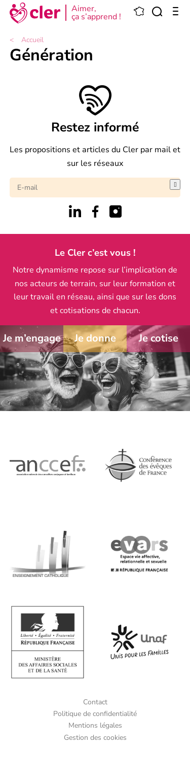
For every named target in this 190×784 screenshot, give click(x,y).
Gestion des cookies (95, 737)
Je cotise (158, 338)
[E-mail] (90, 187)
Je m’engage (32, 338)
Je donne (95, 338)
